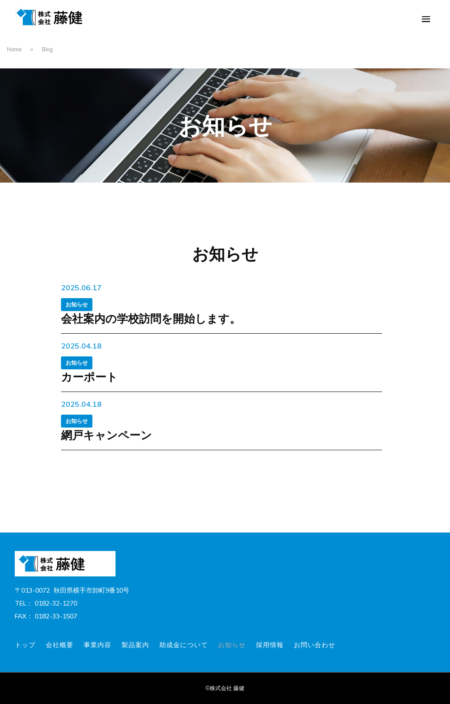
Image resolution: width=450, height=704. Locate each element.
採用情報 (270, 645)
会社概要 (59, 645)
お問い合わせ (314, 645)
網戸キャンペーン (106, 435)
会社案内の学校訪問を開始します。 (151, 318)
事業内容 (97, 645)
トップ (25, 645)
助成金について (183, 645)
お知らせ (77, 304)
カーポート (89, 377)
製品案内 (135, 645)
